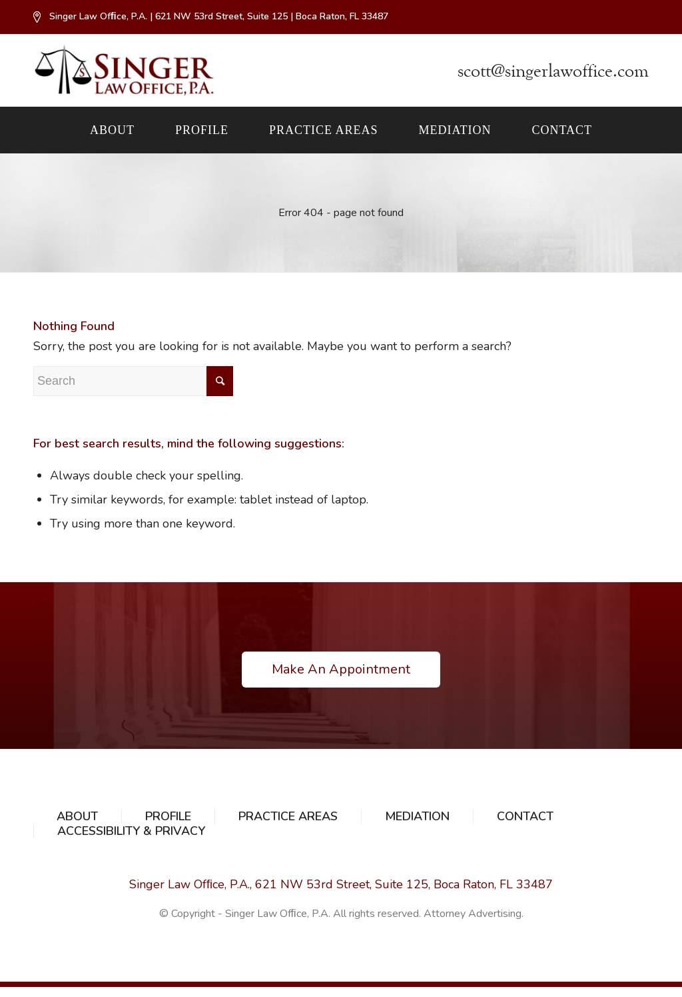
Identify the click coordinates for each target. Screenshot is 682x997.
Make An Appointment (341, 669)
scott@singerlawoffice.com (553, 71)
